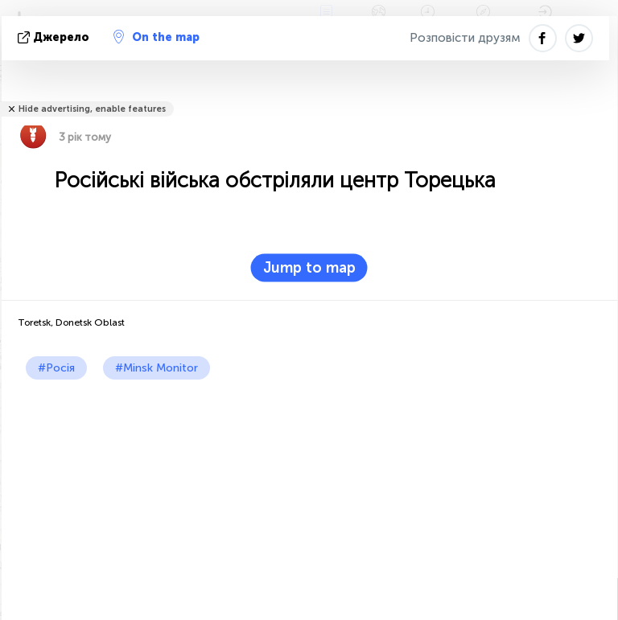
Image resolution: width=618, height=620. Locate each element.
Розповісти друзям (465, 38)
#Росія (56, 368)
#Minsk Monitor (156, 368)
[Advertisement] (309, 500)
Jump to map (309, 268)
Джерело (55, 37)
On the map (156, 37)
